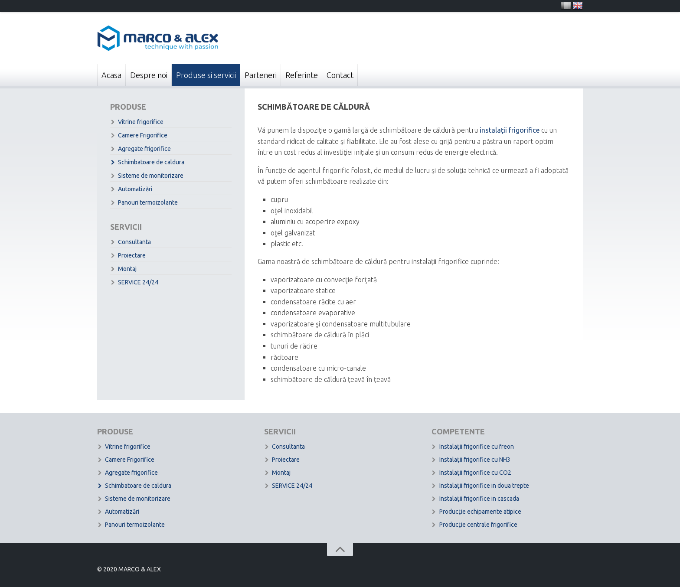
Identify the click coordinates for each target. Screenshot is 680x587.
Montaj (127, 268)
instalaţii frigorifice (509, 130)
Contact (340, 75)
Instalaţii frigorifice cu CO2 (475, 472)
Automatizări (135, 189)
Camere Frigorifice (142, 135)
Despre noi (148, 75)
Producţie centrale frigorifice (478, 524)
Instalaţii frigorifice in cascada (479, 498)
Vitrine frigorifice (140, 121)
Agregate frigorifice (144, 148)
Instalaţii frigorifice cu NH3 (474, 459)
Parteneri (261, 75)
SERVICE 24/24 (138, 282)
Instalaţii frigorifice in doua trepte (484, 485)
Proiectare (132, 255)
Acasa (111, 75)
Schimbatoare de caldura (151, 162)
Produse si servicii (206, 75)
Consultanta (134, 241)
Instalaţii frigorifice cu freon (476, 446)
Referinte (301, 75)
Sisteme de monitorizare (150, 175)
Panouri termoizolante (148, 202)
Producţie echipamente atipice (480, 511)
